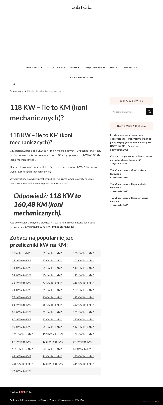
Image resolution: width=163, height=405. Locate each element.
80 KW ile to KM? (52, 297)
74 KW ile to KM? (21, 289)
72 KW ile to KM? (21, 282)
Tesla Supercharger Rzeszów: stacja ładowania (129, 199)
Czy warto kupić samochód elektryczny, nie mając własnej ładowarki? (131, 158)
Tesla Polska (81, 7)
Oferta (73, 68)
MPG (157, 401)
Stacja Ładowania (93, 68)
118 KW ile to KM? (83, 282)
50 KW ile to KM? (52, 348)
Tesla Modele (33, 68)
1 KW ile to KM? (21, 253)
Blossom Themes (48, 400)
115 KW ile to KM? (83, 275)
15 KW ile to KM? (21, 260)
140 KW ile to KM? (83, 319)
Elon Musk (129, 68)
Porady (113, 68)
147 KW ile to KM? (83, 326)
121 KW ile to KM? (53, 341)
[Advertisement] (81, 41)
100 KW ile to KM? (83, 253)
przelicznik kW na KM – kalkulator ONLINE (49, 226)
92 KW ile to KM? (52, 319)
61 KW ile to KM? (21, 356)
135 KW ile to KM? (83, 312)
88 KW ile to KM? (52, 312)
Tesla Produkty (55, 68)
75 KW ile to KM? (52, 289)
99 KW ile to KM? (82, 341)
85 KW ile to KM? (52, 304)
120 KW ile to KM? (83, 289)
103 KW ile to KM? (83, 260)
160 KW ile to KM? (83, 356)
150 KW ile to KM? (53, 334)
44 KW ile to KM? (21, 267)
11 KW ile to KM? (52, 356)
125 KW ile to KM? (83, 297)
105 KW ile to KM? (22, 334)
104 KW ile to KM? (22, 348)
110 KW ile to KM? (83, 267)
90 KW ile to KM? (21, 319)
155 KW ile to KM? (22, 363)
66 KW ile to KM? (52, 267)
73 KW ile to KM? (52, 282)
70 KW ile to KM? (52, 275)
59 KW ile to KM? (21, 341)
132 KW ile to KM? (53, 363)
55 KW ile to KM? (52, 253)
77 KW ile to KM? (21, 297)
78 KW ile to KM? (21, 371)
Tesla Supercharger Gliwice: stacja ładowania (128, 172)
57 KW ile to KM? (52, 260)
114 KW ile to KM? (83, 363)
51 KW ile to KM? (21, 275)
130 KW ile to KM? (83, 304)
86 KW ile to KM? (21, 312)
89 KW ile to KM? (82, 348)
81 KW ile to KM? (21, 304)
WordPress (80, 400)
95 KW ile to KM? (21, 326)
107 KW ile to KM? (83, 334)
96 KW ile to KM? (52, 326)
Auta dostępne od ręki (81, 77)
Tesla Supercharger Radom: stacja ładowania (128, 186)
